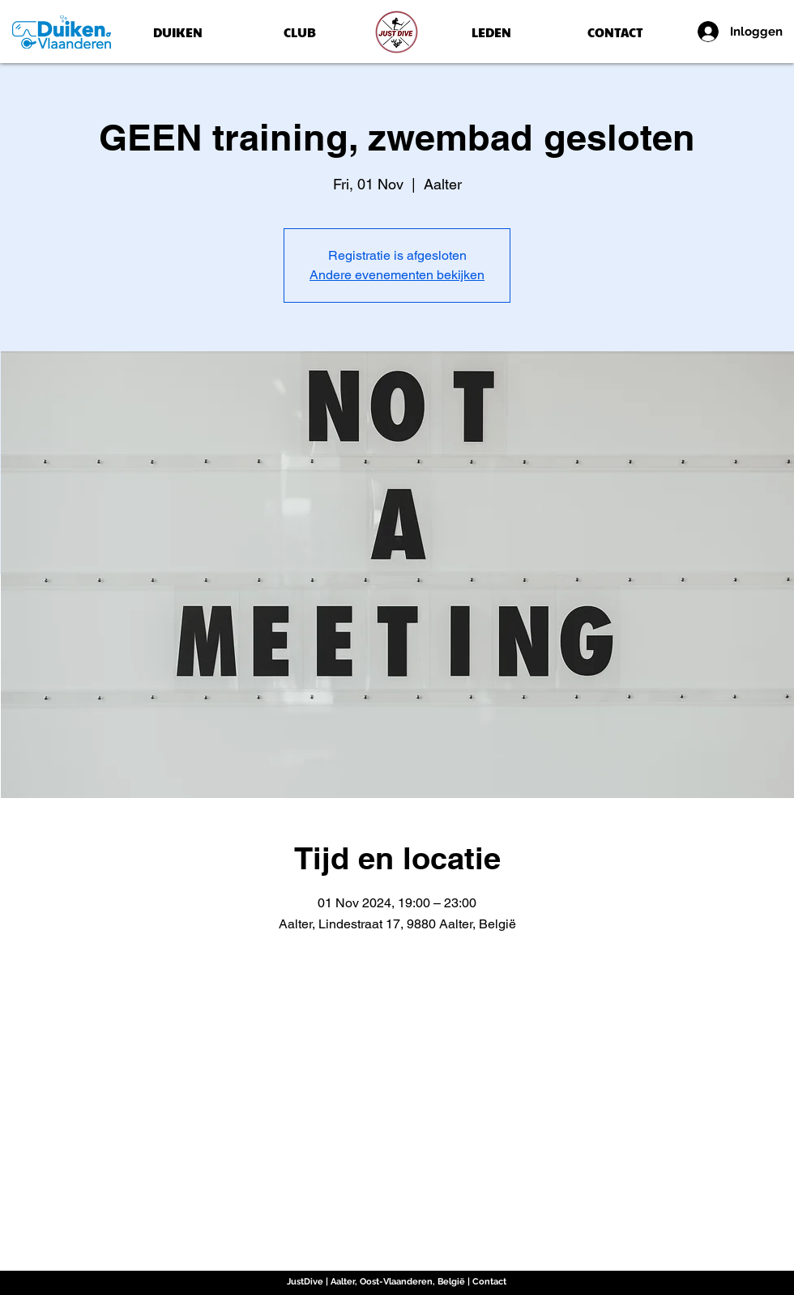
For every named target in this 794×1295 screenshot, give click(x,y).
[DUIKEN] (177, 32)
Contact (489, 1281)
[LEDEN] (491, 32)
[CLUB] (300, 32)
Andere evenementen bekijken (397, 274)
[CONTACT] (615, 32)
